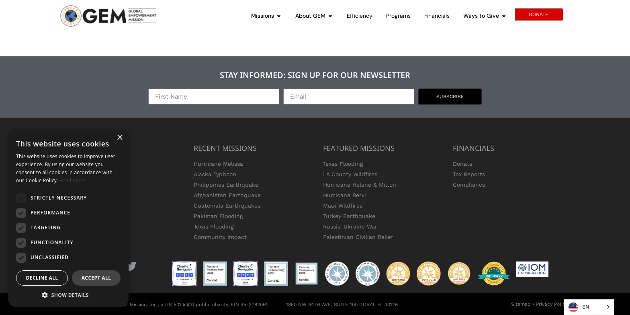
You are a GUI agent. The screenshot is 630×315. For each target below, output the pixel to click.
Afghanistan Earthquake (227, 195)
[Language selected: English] (589, 307)
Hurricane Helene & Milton (359, 184)
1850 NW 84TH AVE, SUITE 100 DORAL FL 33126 (342, 304)
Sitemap (521, 304)
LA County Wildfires (350, 174)
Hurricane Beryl (344, 195)
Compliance (469, 184)
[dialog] (68, 218)
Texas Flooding (213, 226)
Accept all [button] (96, 277)
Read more (72, 180)
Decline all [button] (42, 277)
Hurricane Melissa (218, 164)
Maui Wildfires (342, 205)
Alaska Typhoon (215, 174)
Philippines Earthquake (226, 184)
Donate (462, 164)
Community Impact (220, 237)
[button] (68, 295)
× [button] (120, 138)
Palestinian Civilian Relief (358, 237)
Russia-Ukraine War (350, 226)
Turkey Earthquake (349, 216)
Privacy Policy (552, 304)
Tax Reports (469, 174)
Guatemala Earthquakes (227, 205)
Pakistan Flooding (218, 216)
